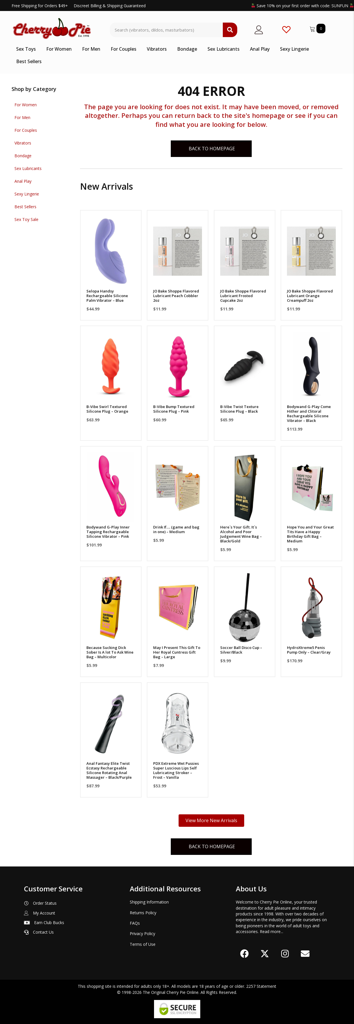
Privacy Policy (142, 933)
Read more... (271, 931)
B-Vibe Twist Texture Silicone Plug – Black (239, 409)
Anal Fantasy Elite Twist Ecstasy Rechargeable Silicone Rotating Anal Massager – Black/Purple (109, 770)
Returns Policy (143, 912)
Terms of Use (142, 944)
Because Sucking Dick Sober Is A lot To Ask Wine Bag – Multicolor (110, 652)
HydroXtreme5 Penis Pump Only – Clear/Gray (309, 650)
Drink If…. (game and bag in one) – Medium (176, 529)
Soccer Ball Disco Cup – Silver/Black (241, 650)
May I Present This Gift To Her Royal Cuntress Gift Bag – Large (176, 652)
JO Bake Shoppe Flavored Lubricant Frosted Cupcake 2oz (243, 295)
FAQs (135, 923)
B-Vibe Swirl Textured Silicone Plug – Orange (107, 409)
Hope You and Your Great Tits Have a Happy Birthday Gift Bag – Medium (310, 534)
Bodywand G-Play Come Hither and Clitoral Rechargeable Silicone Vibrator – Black (309, 413)
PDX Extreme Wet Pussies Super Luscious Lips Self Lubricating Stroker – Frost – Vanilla (176, 770)
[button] (244, 953)
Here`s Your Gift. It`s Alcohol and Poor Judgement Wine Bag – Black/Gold (241, 534)
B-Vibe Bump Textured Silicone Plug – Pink (173, 409)
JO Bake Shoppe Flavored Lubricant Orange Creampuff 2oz (310, 295)
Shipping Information (149, 902)
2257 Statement (261, 986)
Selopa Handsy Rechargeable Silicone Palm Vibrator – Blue (107, 295)
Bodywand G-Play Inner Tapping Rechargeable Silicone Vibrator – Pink (108, 531)
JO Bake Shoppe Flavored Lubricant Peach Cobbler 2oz (176, 295)
